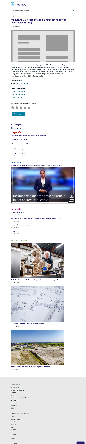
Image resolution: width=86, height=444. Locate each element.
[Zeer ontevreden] (13, 107)
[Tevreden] (25, 107)
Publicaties (14, 403)
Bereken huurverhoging (17, 390)
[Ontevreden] (17, 107)
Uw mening (81, 443)
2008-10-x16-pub (22, 84)
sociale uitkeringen (19, 91)
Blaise (12, 408)
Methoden (14, 405)
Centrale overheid (16, 419)
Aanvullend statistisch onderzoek (20, 398)
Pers (12, 441)
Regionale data (15, 400)
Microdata (13, 395)
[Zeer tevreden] (29, 107)
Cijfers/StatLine (15, 387)
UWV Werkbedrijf (18, 97)
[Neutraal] (21, 107)
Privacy (13, 427)
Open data (13, 392)
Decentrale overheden (17, 422)
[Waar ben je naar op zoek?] (43, 10)
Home (14, 16)
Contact (13, 438)
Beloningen (14, 429)
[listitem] (11, 128)
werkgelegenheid (19, 94)
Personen (13, 424)
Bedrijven (13, 416)
